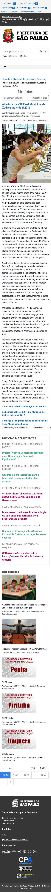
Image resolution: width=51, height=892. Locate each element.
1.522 (26, 775)
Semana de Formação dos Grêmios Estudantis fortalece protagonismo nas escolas (24, 534)
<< (10, 768)
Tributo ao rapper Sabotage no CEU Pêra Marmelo (24, 649)
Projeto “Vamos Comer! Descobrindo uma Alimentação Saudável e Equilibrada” (23, 456)
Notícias (24, 56)
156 (5, 835)
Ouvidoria (5, 19)
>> (4, 782)
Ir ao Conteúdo (9, 3)
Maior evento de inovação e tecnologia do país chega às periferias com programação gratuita (24, 515)
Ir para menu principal (28, 3)
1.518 (32, 768)
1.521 (15, 775)
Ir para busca (8, 8)
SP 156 (4, 22)
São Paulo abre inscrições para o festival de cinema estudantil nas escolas (20, 478)
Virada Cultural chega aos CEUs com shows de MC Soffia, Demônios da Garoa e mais (22, 497)
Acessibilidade (40, 8)
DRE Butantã (38, 427)
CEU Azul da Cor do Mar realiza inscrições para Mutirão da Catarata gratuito (22, 556)
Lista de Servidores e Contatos (16, 840)
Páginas (13, 56)
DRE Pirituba (7, 718)
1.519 (42, 768)
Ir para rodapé (23, 8)
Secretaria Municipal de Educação (19, 79)
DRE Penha (7, 682)
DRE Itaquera (8, 754)
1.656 (43, 775)
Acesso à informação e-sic (12, 17)
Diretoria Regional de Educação (16, 427)
